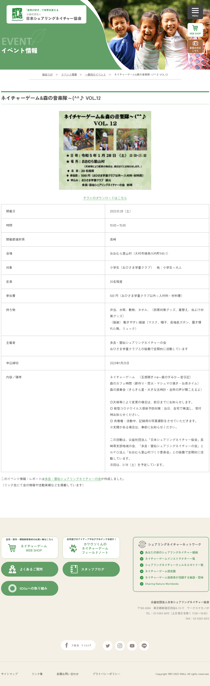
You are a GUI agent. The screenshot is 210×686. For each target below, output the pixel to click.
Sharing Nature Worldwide (162, 583)
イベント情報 (69, 74)
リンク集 (37, 673)
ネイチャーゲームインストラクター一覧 (170, 558)
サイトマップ (9, 673)
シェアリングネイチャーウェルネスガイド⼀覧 (174, 565)
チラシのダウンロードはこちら (105, 198)
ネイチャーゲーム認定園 (160, 571)
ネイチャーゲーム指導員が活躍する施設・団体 (174, 577)
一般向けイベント (95, 74)
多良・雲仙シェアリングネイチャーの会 (73, 478)
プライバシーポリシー (106, 673)
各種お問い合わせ (68, 673)
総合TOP (47, 74)
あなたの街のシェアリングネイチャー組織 (171, 552)
